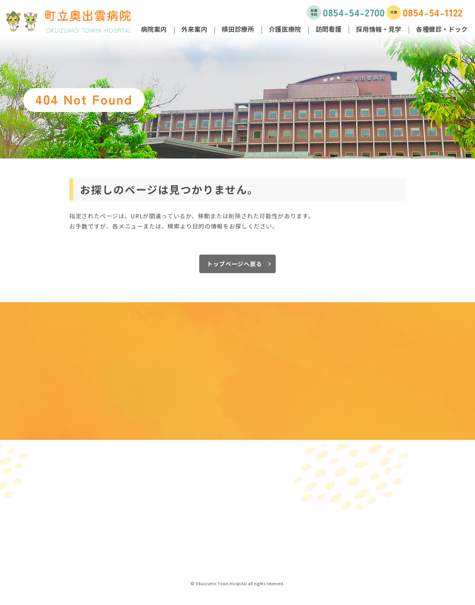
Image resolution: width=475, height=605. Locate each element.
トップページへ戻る (234, 264)
